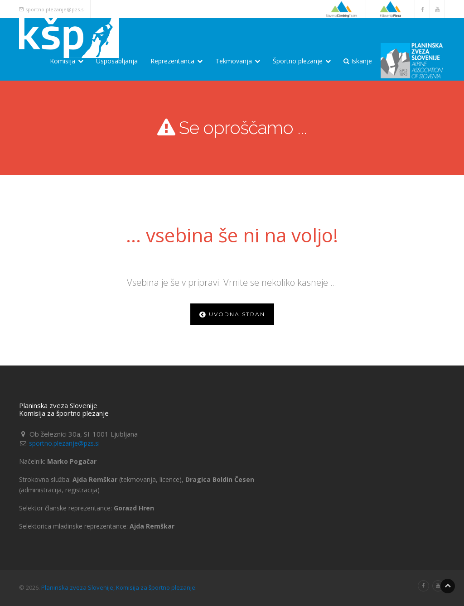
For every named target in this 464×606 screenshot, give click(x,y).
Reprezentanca (176, 61)
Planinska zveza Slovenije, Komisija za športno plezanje (118, 587)
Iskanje (357, 61)
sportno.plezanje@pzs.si (55, 9)
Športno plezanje (302, 61)
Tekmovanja (237, 61)
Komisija (66, 61)
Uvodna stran (232, 314)
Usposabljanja (117, 61)
